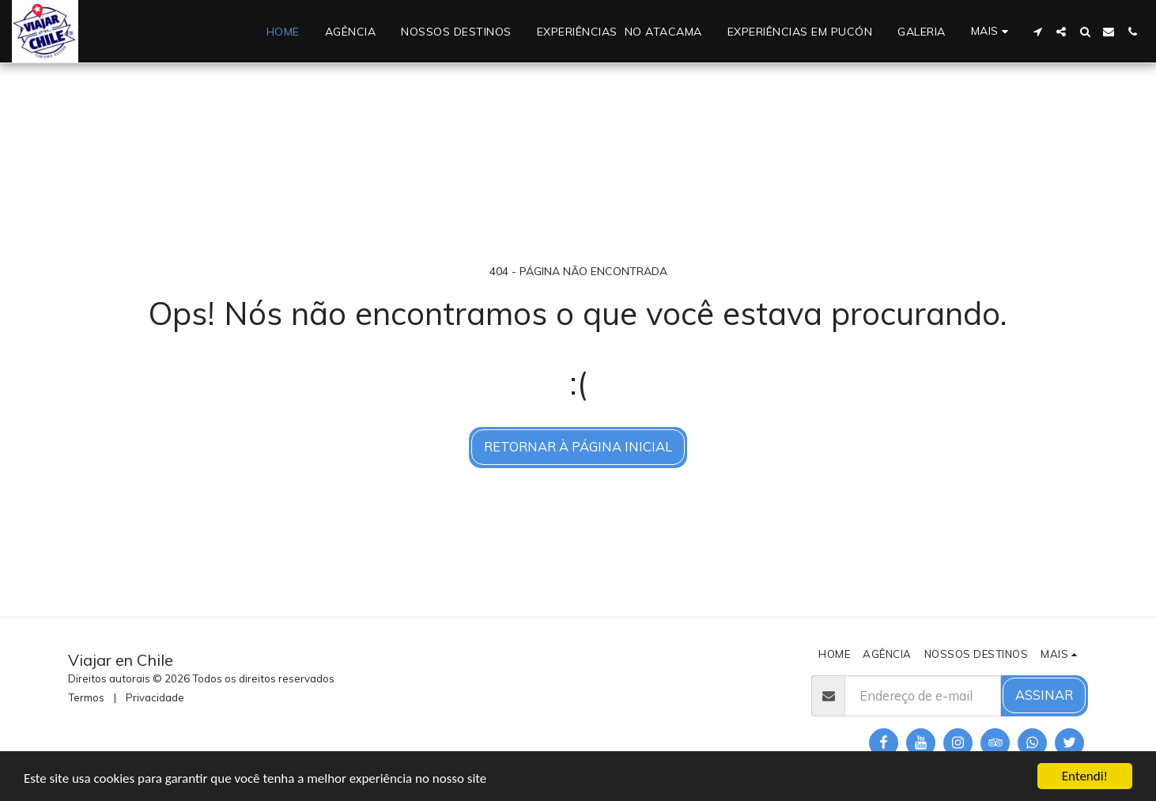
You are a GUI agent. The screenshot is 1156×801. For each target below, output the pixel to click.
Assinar (1044, 694)
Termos (86, 697)
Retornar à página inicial (578, 446)
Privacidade (155, 697)
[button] (1037, 31)
